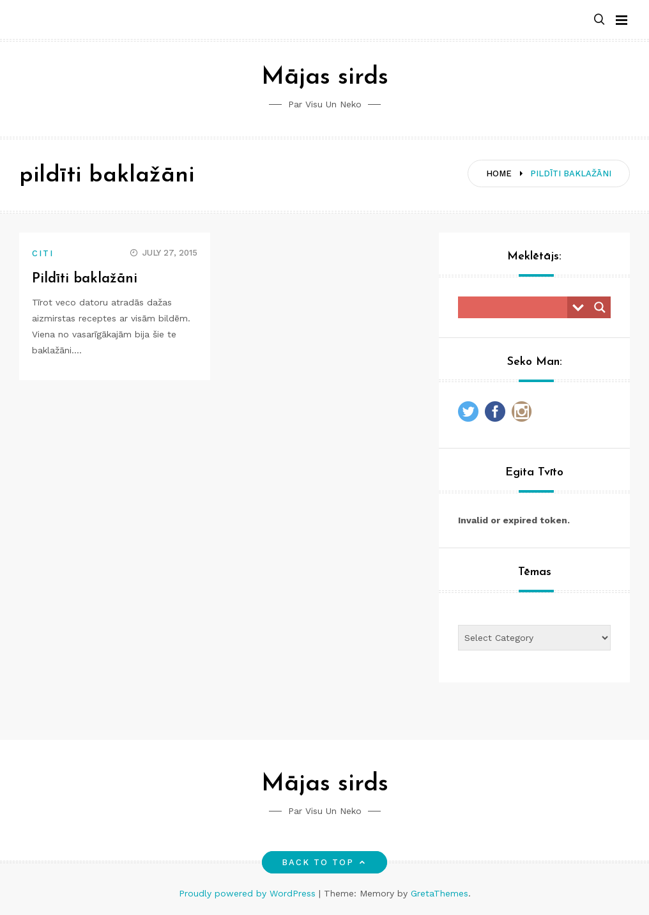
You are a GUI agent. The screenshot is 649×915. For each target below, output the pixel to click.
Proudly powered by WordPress (249, 893)
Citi (43, 253)
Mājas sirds (324, 77)
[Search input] (516, 307)
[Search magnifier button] (600, 307)
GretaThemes (439, 893)
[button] (599, 20)
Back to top (325, 862)
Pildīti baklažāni (85, 279)
